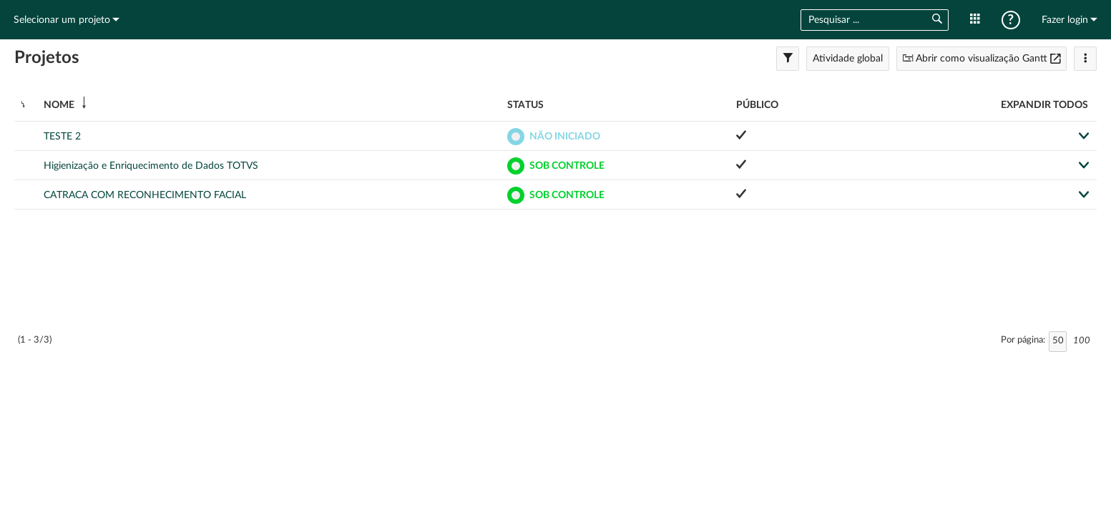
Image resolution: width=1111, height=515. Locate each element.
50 (1058, 340)
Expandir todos (1044, 105)
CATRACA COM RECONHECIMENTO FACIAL (145, 195)
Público (757, 105)
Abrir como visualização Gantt (981, 59)
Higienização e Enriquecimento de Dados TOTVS (151, 166)
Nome (59, 105)
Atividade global (848, 59)
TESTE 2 (62, 137)
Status (525, 105)
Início (556, 19)
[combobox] (860, 20)
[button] (936, 19)
